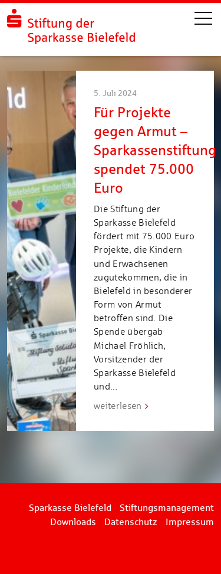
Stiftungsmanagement (167, 507)
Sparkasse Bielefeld (70, 507)
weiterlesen (118, 405)
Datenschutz (130, 521)
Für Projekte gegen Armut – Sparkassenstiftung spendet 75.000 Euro (155, 150)
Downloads (73, 521)
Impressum (190, 521)
